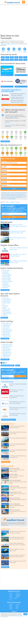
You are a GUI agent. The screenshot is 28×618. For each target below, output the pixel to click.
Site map (11, 598)
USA (17, 609)
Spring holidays (6, 277)
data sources (12, 199)
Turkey (17, 608)
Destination (4, 162)
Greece (17, 606)
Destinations (14, 51)
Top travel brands (7, 300)
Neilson (4, 308)
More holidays (5, 291)
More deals (4, 318)
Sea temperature (5, 173)
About (11, 594)
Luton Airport (6, 329)
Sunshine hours (5, 170)
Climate (11, 609)
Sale (5, 100)
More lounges (5, 360)
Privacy (11, 596)
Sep (12, 59)
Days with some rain (6, 181)
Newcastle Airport (7, 337)
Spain (17, 607)
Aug (7, 59)
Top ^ (17, 366)
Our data (17, 594)
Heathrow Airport (7, 353)
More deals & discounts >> (8, 420)
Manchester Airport (7, 324)
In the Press (16, 599)
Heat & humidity (5, 185)
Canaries (17, 605)
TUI (3, 305)
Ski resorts (5, 288)
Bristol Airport (6, 327)
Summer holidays (7, 279)
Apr (16, 57)
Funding (17, 597)
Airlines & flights (6, 302)
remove (7, 123)
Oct (16, 59)
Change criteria (5, 142)
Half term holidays (7, 276)
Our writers (18, 595)
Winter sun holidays (7, 282)
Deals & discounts (24, 51)
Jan (3, 57)
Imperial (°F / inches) (15, 203)
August (12, 117)
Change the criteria (9, 126)
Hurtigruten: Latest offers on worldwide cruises (11, 91)
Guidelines (18, 596)
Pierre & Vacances (7, 313)
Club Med (5, 316)
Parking (11, 608)
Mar (12, 57)
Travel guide (19, 51)
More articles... (5, 463)
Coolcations (5, 285)
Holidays (11, 605)
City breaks (5, 273)
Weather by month (3, 51)
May (21, 57)
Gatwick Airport (6, 334)
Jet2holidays (5, 306)
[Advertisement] (14, 19)
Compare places (6, 287)
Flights (11, 606)
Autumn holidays (7, 280)
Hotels (11, 607)
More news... (5, 568)
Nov (21, 59)
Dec (25, 59)
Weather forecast (8, 51)
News (11, 600)
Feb (7, 57)
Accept (25, 614)
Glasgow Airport (6, 335)
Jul (2, 59)
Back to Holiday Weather (7, 366)
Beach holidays (6, 271)
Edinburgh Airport (7, 332)
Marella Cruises (6, 310)
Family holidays (6, 274)
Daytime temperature (6, 166)
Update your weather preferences (9, 44)
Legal (10, 597)
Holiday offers (6, 299)
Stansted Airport (7, 326)
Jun (25, 57)
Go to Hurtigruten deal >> (14, 106)
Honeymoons (6, 283)
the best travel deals (12, 523)
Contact (11, 595)
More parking (5, 339)
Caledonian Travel (7, 314)
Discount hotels (6, 303)
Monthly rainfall (5, 177)
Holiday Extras (6, 311)
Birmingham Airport (7, 330)
